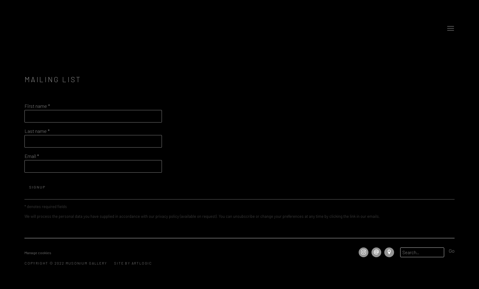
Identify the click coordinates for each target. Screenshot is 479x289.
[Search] (422, 252)
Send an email (376, 252)
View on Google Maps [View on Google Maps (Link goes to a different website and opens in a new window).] (389, 252)
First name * (37, 106)
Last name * (37, 131)
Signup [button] (37, 187)
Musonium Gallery (239, 29)
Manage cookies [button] (37, 253)
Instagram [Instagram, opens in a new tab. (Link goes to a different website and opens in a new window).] (363, 252)
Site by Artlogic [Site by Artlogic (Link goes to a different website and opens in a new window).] (133, 263)
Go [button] (452, 251)
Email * (31, 156)
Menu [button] (450, 28)
